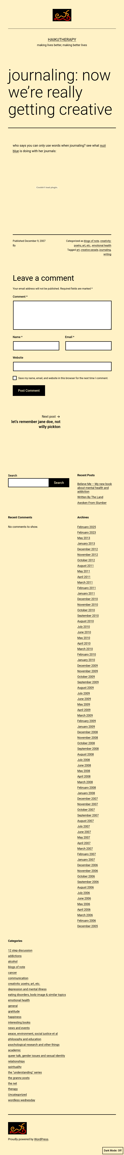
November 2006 (87, 870)
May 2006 (83, 904)
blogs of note (91, 240)
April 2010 (84, 643)
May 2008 (83, 771)
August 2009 (85, 687)
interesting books (19, 1022)
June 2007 (84, 832)
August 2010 (85, 621)
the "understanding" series (25, 1072)
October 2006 (86, 876)
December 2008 (87, 732)
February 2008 (86, 787)
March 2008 (85, 782)
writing (107, 254)
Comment (20, 296)
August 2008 (85, 754)
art (78, 249)
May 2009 (83, 704)
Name (17, 337)
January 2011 (86, 593)
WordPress (41, 1139)
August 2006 (85, 887)
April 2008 (84, 776)
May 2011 (83, 571)
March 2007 (85, 848)
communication (18, 978)
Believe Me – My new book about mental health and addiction (94, 487)
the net (12, 1083)
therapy (13, 1089)
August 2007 (85, 820)
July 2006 (83, 893)
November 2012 (87, 554)
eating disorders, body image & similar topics (37, 994)
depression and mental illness (27, 989)
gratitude (14, 1011)
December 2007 (87, 798)
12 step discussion (20, 950)
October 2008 (86, 743)
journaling (105, 249)
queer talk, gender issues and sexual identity (36, 1055)
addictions (15, 956)
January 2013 (86, 543)
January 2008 (86, 793)
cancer (12, 972)
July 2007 (83, 826)
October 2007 (86, 809)
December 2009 (87, 665)
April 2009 (84, 710)
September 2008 (88, 748)
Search (12, 475)
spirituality (14, 1067)
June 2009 (84, 699)
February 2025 (86, 527)
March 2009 (85, 715)
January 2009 (86, 726)
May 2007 (83, 837)
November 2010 (87, 604)
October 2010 (86, 610)
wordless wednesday (21, 1100)
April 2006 (84, 909)
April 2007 (84, 843)
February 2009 (86, 721)
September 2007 (88, 815)
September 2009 (88, 682)
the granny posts (19, 1078)
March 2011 (85, 582)
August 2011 (85, 565)
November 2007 (87, 804)
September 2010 (88, 615)
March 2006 (85, 915)
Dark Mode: (113, 1151)
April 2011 (84, 577)
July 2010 (83, 626)
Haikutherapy (62, 39)
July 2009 (83, 693)
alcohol (12, 961)
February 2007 (86, 854)
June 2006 (84, 898)
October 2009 (86, 676)
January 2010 (86, 660)
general (13, 1006)
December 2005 (87, 926)
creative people (89, 249)
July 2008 (83, 760)
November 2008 (87, 737)
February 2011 (86, 588)
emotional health (101, 245)
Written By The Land (90, 497)
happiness (14, 1017)
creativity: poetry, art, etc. (24, 983)
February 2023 (86, 532)
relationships (16, 1061)
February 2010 (86, 654)
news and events (19, 1028)
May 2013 (83, 538)
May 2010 (83, 638)
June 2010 (84, 632)
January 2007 (86, 859)
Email (69, 337)
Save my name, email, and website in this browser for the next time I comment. (63, 378)
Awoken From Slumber (92, 502)
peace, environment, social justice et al (33, 1033)
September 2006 (88, 881)
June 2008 (84, 765)
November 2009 (87, 671)
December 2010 (87, 599)
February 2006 (86, 920)
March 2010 (85, 649)
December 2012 (87, 549)
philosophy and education (24, 1039)
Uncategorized (17, 1094)
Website (18, 357)
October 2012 (86, 560)
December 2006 (87, 865)
